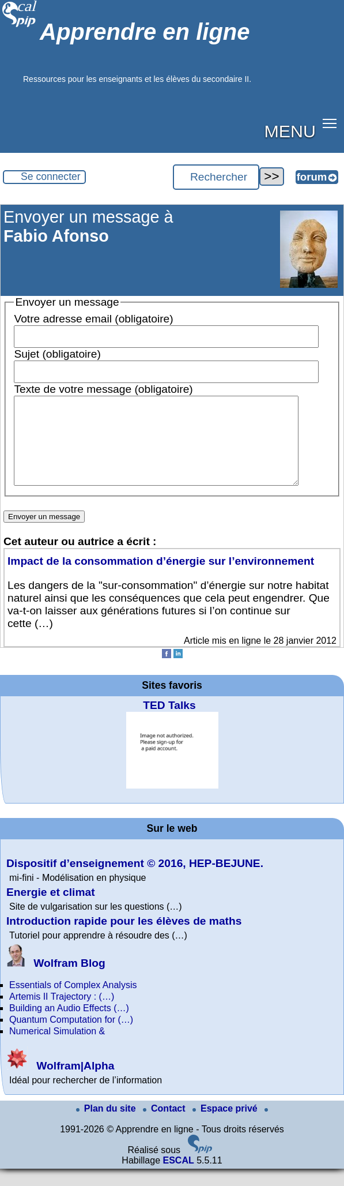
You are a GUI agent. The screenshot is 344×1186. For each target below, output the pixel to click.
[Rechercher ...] (216, 177)
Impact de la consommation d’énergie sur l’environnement (160, 578)
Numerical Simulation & (57, 1048)
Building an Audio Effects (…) (69, 1025)
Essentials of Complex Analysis (73, 1002)
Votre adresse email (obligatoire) (93, 319)
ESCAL (178, 1178)
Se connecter (51, 176)
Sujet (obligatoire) (57, 354)
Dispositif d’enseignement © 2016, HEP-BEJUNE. (134, 881)
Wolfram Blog (55, 980)
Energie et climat (50, 909)
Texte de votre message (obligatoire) (103, 389)
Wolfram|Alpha (60, 1083)
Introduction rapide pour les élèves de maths (123, 938)
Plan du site (107, 1126)
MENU (290, 131)
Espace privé (226, 1126)
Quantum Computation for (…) (71, 1037)
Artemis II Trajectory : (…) (61, 1014)
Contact (165, 1126)
